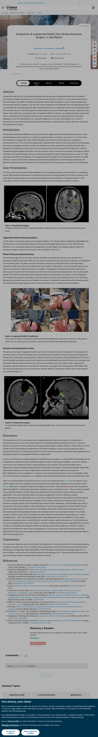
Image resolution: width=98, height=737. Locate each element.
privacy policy (13, 721)
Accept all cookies (10, 732)
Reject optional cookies (30, 732)
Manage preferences (10, 725)
